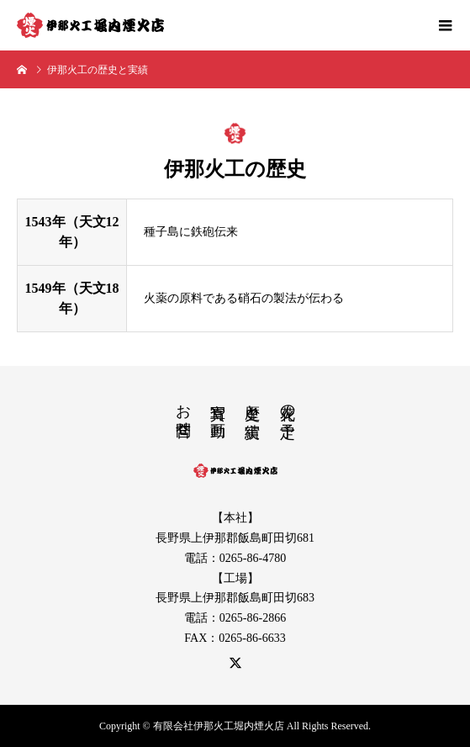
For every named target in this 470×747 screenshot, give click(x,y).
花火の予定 (287, 403)
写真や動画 (217, 403)
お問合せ (183, 411)
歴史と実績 (252, 403)
